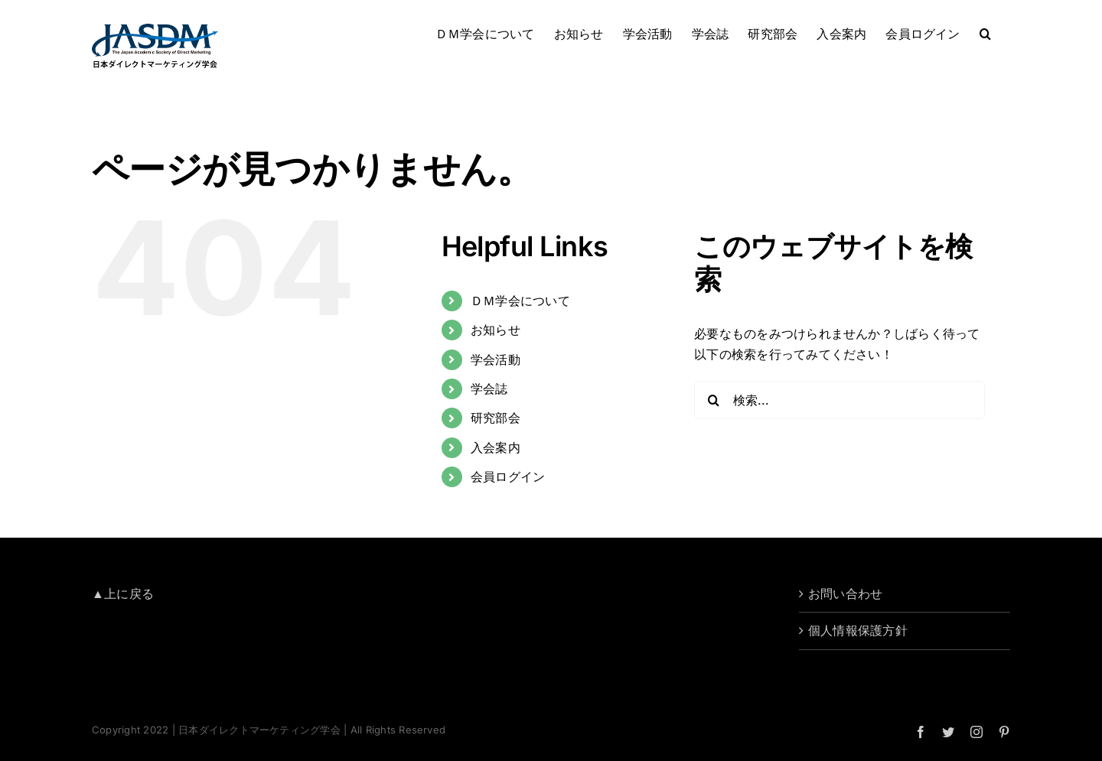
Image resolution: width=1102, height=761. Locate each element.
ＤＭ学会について (520, 300)
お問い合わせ (845, 593)
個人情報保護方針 (858, 630)
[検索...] (839, 400)
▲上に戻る (123, 593)
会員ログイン (508, 476)
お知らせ (495, 329)
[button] (985, 32)
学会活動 (495, 359)
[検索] (713, 400)
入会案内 (495, 447)
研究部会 (495, 417)
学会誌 (489, 388)
